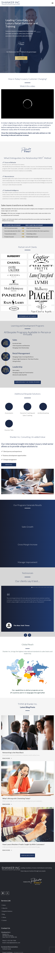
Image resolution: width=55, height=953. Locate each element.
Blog (3, 914)
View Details (8, 464)
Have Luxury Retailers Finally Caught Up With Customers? (23, 844)
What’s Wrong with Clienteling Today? (16, 798)
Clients (4, 917)
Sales (14, 340)
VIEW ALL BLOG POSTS (27, 855)
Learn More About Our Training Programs (27, 382)
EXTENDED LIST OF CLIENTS (27, 316)
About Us (4, 908)
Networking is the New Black (13, 752)
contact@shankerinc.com (13, 942)
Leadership (17, 367)
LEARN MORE (21, 58)
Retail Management (21, 353)
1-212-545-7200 (11, 940)
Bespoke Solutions (7, 911)
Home (4, 905)
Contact (4, 920)
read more (6, 758)
